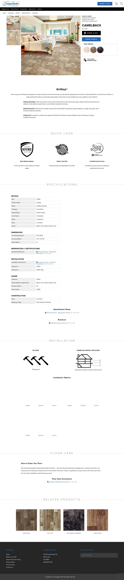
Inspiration (23, 9)
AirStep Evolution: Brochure (62, 323)
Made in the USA (11, 557)
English (27, 405)
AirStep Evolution (26, 13)
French (54, 405)
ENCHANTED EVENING (74, 533)
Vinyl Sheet (15, 9)
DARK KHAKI (97, 533)
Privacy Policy (10, 565)
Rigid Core (5, 9)
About (40, 9)
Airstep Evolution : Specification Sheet (62, 312)
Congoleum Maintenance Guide (62, 482)
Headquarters (49, 550)
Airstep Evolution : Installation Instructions (46, 263)
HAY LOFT (50, 533)
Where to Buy (104, 3)
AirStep (17, 13)
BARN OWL (26, 533)
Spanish (41, 405)
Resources (32, 9)
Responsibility (10, 562)
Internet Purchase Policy (13, 559)
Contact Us (9, 567)
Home (4, 13)
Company (10, 550)
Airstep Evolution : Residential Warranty (46, 252)
